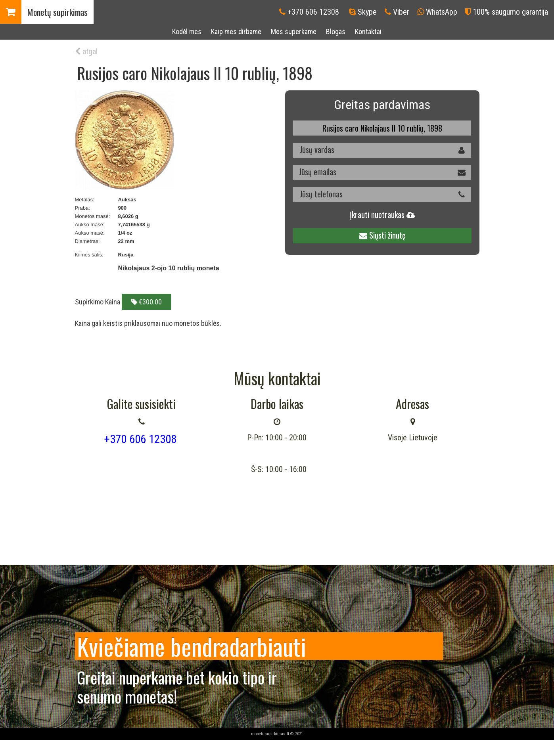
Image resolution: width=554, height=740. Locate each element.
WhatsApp (441, 12)
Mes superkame (293, 31)
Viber (401, 12)
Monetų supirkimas (57, 12)
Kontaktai (368, 31)
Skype (367, 12)
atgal (86, 51)
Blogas (335, 31)
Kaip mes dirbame (236, 31)
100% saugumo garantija (510, 12)
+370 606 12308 (313, 12)
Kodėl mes (186, 31)
